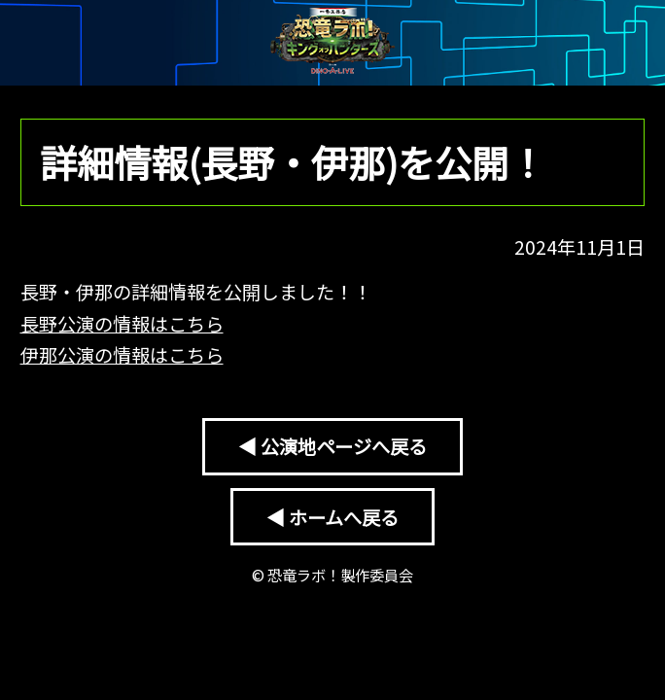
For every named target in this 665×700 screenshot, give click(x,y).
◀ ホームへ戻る (332, 517)
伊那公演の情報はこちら (122, 354)
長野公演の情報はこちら (122, 323)
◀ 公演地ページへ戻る (332, 446)
